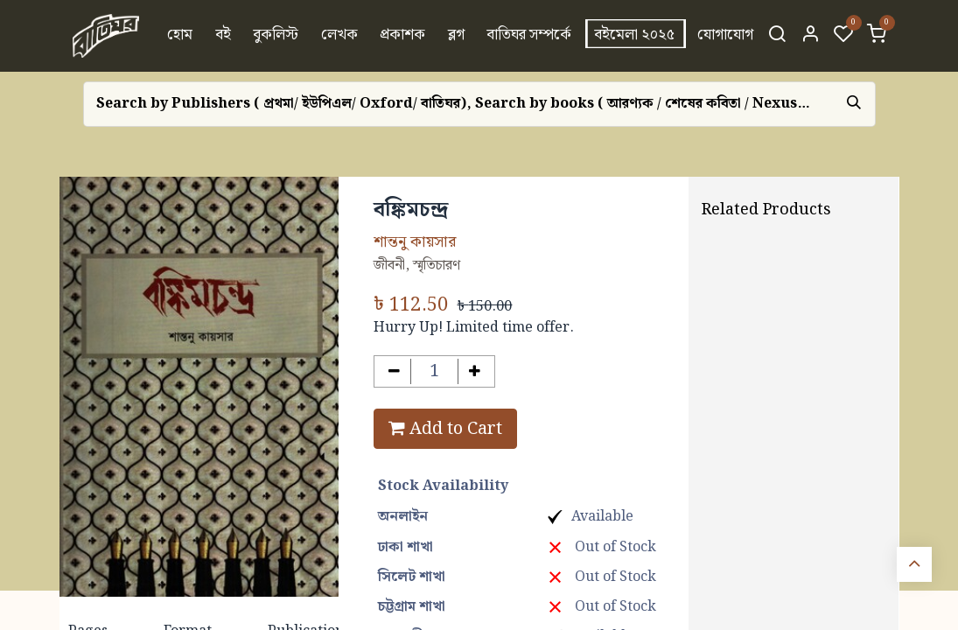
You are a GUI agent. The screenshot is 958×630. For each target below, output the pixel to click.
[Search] (777, 36)
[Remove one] (394, 371)
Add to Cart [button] (445, 429)
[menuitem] (180, 36)
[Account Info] (810, 36)
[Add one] (475, 371)
